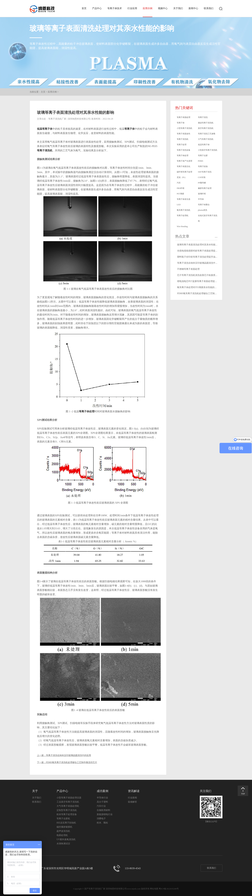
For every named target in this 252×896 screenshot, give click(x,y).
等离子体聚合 (204, 204)
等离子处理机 (182, 215)
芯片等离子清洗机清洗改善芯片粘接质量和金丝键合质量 (205, 275)
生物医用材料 (103, 810)
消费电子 (101, 818)
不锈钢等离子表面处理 (188, 269)
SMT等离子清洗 (205, 172)
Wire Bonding (182, 226)
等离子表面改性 (183, 134)
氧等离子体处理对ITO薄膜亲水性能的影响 (198, 287)
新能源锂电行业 (105, 814)
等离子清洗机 (44, 150)
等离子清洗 (203, 117)
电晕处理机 (62, 835)
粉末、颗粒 (102, 823)
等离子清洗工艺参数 (206, 134)
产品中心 (97, 8)
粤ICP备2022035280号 (169, 888)
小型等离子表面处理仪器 (69, 797)
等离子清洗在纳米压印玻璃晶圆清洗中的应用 (68, 755)
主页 (43, 92)
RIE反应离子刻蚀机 (66, 823)
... (216, 236)
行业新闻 (132, 797)
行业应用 (132, 8)
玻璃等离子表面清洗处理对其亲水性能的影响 (199, 244)
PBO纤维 (180, 188)
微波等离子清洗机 (205, 123)
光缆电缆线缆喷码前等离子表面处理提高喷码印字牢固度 (205, 251)
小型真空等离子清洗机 (207, 150)
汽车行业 (101, 806)
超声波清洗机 (63, 831)
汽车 (179, 183)
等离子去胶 (203, 155)
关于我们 (178, 8)
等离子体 (129, 128)
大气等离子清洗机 (205, 139)
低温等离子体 (44, 128)
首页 (84, 8)
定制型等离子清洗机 (67, 810)
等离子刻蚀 (203, 166)
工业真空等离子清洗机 (68, 802)
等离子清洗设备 (183, 150)
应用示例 (147, 8)
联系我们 (208, 8)
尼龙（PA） (182, 177)
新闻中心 (193, 8)
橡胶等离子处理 (205, 188)
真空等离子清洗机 (205, 128)
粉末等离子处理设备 (67, 814)
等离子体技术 (114, 8)
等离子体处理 (86, 411)
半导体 (201, 199)
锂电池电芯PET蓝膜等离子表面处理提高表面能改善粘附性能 (207, 281)
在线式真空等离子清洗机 (207, 218)
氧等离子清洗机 (183, 210)
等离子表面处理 (183, 117)
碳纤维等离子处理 (184, 172)
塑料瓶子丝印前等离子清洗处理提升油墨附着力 (200, 257)
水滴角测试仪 (63, 843)
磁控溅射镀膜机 (64, 827)
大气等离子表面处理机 (68, 806)
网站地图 (154, 888)
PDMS (200, 161)
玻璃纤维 (202, 194)
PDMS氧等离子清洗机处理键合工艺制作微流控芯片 (71, 762)
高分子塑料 (102, 802)
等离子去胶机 (63, 818)
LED (178, 204)
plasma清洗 (202, 210)
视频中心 (163, 8)
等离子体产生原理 (184, 161)
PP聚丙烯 (202, 183)
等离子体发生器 (183, 199)
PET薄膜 (180, 194)
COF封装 (202, 177)
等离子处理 (181, 144)
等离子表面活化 (183, 166)
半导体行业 (102, 797)
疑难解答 (132, 802)
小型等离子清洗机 (184, 128)
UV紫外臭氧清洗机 (66, 839)
